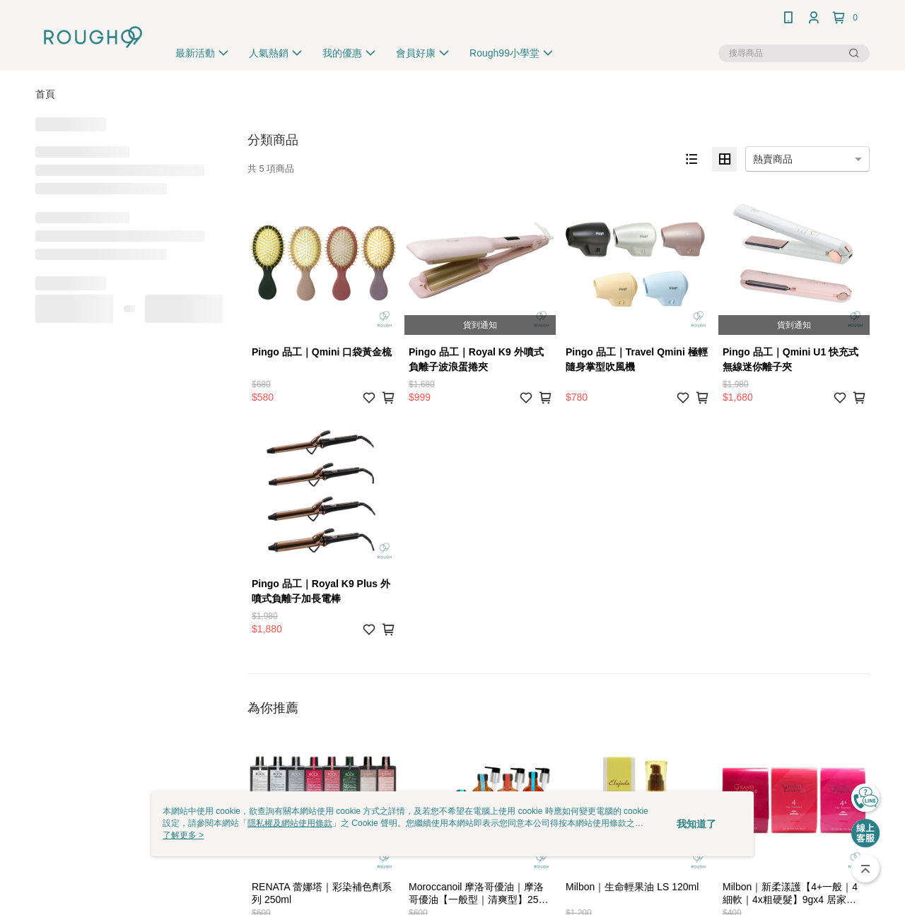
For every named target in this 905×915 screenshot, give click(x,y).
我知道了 (696, 824)
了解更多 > (183, 835)
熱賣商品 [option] (773, 159)
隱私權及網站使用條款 (289, 823)
